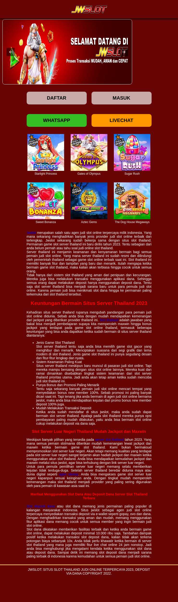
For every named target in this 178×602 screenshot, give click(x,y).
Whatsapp (56, 120)
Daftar (56, 98)
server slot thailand (109, 440)
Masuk (121, 98)
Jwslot (31, 233)
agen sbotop (69, 474)
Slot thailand (109, 320)
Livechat (121, 120)
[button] (10, 52)
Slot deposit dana (41, 506)
